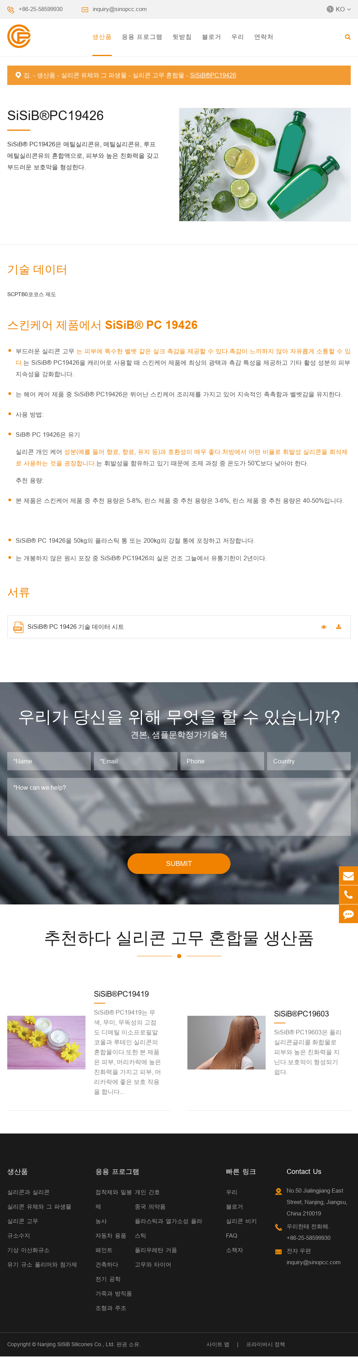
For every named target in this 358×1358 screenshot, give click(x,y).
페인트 (104, 1251)
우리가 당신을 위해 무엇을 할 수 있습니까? (179, 717)
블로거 (211, 36)
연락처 (264, 36)
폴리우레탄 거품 (156, 1251)
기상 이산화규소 (28, 1251)
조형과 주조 (110, 1309)
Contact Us (304, 1173)
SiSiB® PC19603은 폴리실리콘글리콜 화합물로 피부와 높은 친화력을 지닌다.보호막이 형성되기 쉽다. (308, 1053)
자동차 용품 (110, 1236)
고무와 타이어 (153, 1265)
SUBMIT (179, 865)
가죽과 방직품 (113, 1294)
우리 (237, 36)
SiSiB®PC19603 (301, 1015)
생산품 (102, 36)
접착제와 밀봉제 (113, 1200)
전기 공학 (108, 1280)
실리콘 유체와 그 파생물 (94, 75)
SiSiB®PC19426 (213, 75)
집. (27, 75)
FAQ (231, 1236)
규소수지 (18, 1236)
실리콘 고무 (22, 1222)
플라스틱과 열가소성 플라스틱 (168, 1229)
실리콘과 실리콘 (28, 1193)
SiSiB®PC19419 (121, 995)
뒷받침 (182, 36)
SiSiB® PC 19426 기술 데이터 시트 (68, 627)
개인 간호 (147, 1193)
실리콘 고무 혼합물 (158, 75)
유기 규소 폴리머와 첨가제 (42, 1265)
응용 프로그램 (142, 36)
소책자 (234, 1251)
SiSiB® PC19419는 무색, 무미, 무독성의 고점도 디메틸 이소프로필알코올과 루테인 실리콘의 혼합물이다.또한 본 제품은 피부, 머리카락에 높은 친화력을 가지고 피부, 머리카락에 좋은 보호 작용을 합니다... (127, 1053)
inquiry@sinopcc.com (120, 9)
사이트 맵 (217, 1345)
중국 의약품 (150, 1207)
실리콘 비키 (241, 1222)
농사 (101, 1222)
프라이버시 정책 (265, 1345)
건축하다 (106, 1265)
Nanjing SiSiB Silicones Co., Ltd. (76, 1345)
